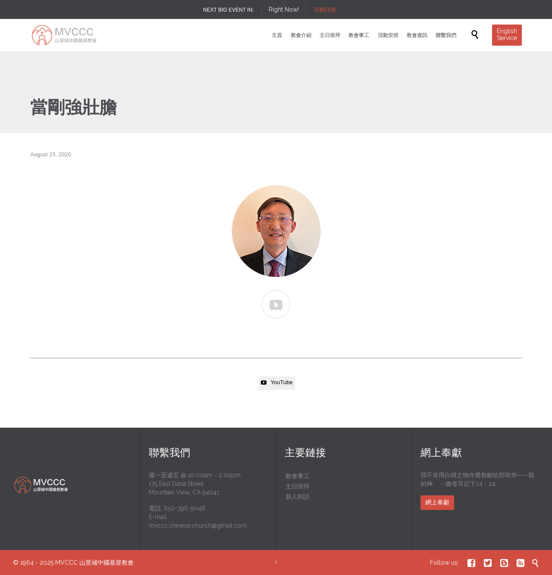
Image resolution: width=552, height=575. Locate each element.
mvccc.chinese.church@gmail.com (198, 525)
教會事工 (297, 475)
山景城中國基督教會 (106, 562)
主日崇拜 (297, 486)
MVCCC (66, 562)
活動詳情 (325, 9)
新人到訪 (297, 496)
